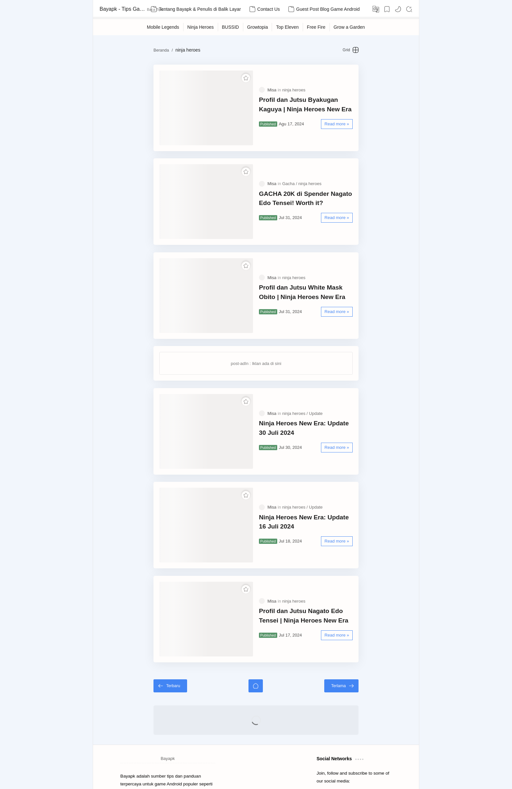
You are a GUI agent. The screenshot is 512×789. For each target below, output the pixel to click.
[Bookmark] (387, 9)
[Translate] (376, 9)
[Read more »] (361, 117)
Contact (193, 762)
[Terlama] (366, 609)
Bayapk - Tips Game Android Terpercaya (122, 9)
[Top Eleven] (287, 27)
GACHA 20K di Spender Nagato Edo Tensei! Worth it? (312, 179)
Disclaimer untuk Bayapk (163, 754)
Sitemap (128, 754)
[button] (398, 9)
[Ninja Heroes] (201, 27)
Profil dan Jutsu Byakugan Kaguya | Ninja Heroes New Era (312, 98)
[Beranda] (255, 609)
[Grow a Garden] (349, 27)
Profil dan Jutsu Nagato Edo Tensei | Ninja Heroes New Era (313, 546)
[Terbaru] (145, 609)
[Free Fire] (316, 27)
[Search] (409, 9)
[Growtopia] (257, 27)
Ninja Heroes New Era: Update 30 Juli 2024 (314, 383)
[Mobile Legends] (163, 27)
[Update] (316, 368)
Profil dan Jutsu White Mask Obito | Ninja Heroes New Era (311, 260)
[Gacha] (289, 164)
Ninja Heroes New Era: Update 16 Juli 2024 (314, 464)
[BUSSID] (230, 27)
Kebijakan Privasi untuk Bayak (153, 762)
